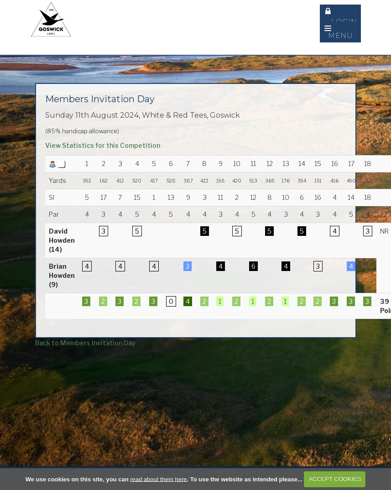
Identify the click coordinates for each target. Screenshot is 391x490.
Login (341, 16)
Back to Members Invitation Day (85, 343)
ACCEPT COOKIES (334, 478)
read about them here (158, 478)
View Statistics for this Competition (102, 145)
